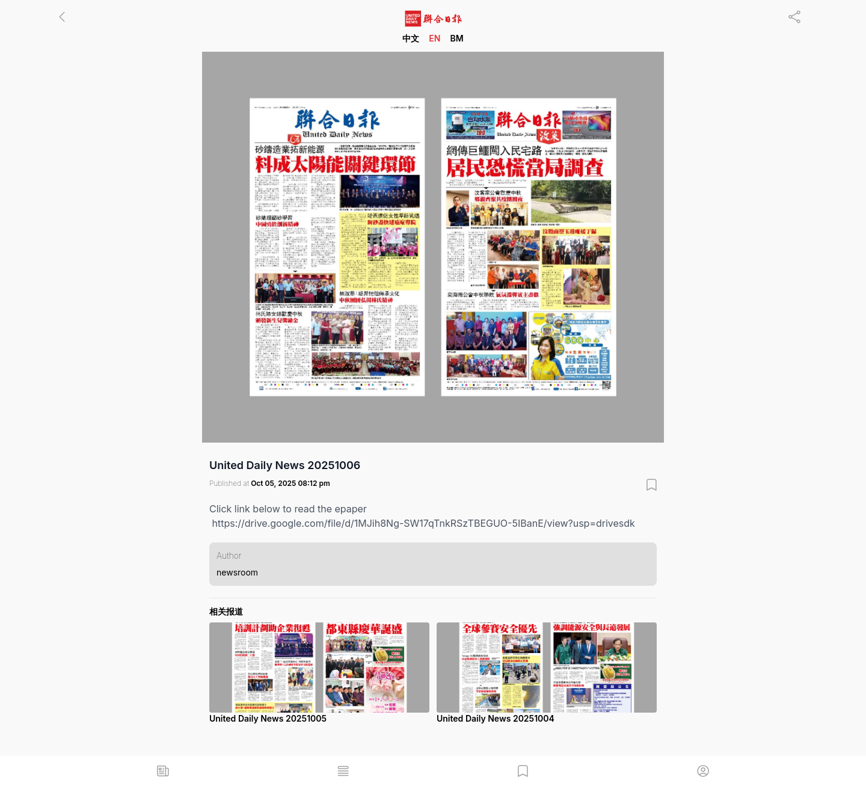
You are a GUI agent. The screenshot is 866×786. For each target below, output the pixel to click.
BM (456, 38)
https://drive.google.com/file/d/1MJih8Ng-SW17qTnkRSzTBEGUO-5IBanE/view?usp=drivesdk (423, 523)
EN (434, 38)
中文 (410, 38)
